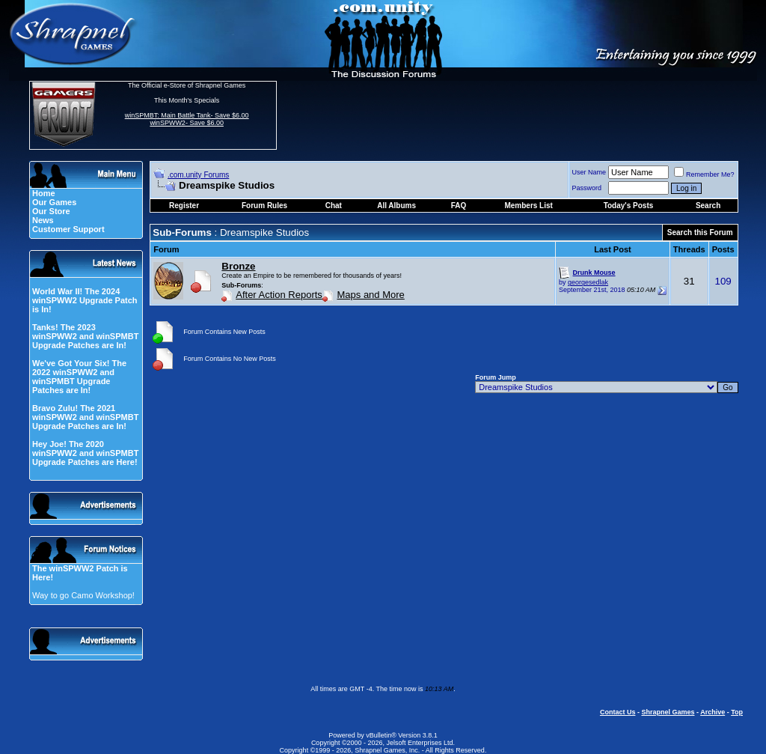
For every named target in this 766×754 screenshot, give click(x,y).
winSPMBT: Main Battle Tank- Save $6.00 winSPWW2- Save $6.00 (187, 119)
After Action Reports (279, 294)
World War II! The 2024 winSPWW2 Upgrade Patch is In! (85, 300)
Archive (712, 712)
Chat (333, 205)
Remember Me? (704, 174)
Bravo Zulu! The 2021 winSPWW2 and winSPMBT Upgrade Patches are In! (85, 417)
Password (587, 188)
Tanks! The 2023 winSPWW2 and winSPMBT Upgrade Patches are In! (85, 336)
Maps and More (370, 294)
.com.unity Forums (198, 175)
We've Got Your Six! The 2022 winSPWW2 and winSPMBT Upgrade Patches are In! (79, 377)
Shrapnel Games (667, 712)
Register (184, 205)
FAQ (459, 205)
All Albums (396, 205)
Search (708, 205)
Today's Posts (629, 205)
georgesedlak (588, 282)
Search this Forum (700, 232)
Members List (528, 205)
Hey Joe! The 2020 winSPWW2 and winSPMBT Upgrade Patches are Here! (85, 453)
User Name (589, 172)
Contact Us (618, 712)
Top (737, 712)
